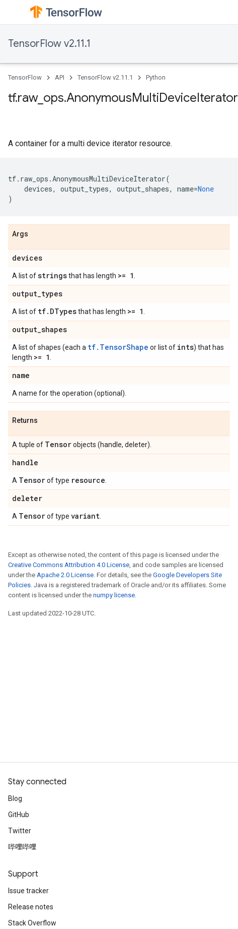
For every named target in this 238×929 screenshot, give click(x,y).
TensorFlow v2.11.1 (49, 43)
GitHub (18, 815)
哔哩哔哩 (22, 847)
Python (156, 77)
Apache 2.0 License (65, 575)
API (59, 77)
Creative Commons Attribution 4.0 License (68, 565)
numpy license (114, 595)
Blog (15, 798)
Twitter (19, 831)
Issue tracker (28, 891)
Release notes (30, 907)
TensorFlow (25, 77)
